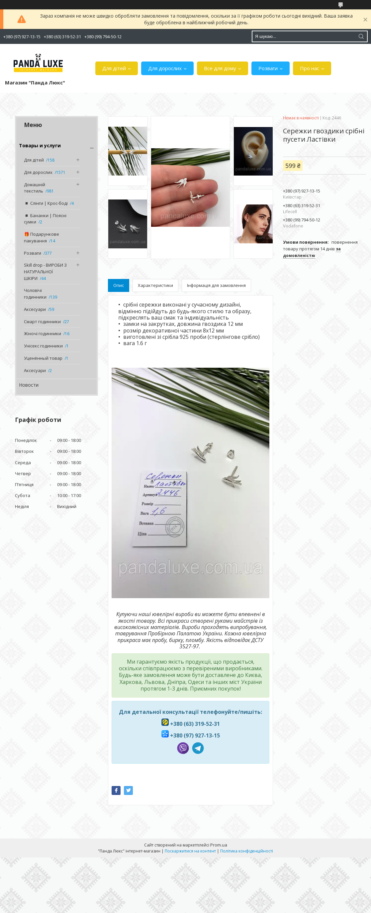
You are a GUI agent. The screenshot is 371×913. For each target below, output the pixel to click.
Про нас (309, 68)
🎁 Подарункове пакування (41, 237)
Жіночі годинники (42, 333)
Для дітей (114, 68)
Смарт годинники (42, 322)
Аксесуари (35, 309)
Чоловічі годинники (35, 293)
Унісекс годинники (43, 346)
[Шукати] (361, 36)
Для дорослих (165, 68)
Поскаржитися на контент (190, 851)
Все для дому (220, 68)
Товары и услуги (40, 145)
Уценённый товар (43, 358)
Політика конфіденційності (246, 851)
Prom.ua (218, 845)
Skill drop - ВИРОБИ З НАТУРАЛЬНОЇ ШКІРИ (45, 271)
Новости (29, 385)
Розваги (268, 68)
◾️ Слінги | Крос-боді (46, 203)
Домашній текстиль (34, 188)
